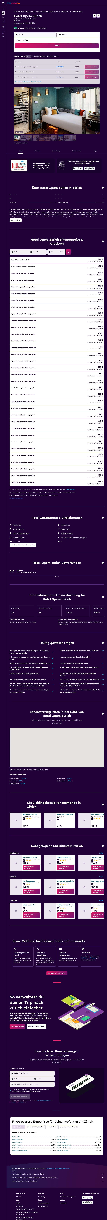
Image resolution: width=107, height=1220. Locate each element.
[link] (31, 844)
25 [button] (27, 71)
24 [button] (22, 71)
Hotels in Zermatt (62, 1116)
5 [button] (31, 57)
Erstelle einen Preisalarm (88, 935)
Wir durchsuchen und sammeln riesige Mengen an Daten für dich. (58, 1154)
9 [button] (50, 57)
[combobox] (33, 1050)
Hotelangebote (18, 11)
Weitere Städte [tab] (19, 1104)
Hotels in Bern (61, 1119)
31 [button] (22, 76)
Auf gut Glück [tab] (51, 1104)
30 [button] (50, 71)
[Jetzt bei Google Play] (78, 168)
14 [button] (41, 62)
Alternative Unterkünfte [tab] (35, 1104)
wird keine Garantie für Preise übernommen (58, 1145)
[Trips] (3, 27)
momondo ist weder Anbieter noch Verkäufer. (58, 1151)
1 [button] (45, 53)
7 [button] (40, 57)
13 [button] (36, 62)
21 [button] (41, 67)
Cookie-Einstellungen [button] (16, 475)
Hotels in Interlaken (18, 1125)
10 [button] (22, 62)
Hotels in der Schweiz (42, 11)
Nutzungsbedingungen (43, 1077)
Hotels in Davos (17, 1119)
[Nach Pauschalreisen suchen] (3, 21)
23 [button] (50, 67)
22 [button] (45, 67)
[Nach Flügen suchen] (3, 9)
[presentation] (89, 168)
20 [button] (36, 67)
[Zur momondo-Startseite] (13, 3)
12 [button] (31, 62)
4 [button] (26, 57)
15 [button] (45, 62)
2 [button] (50, 53)
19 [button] (31, 67)
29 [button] (45, 71)
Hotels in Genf (16, 1122)
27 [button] (36, 71)
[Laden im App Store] (89, 168)
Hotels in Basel (16, 1114)
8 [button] (45, 57)
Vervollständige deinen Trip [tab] (69, 1104)
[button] (3, 3)
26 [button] (31, 71)
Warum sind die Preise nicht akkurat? (58, 1158)
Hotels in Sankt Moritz (64, 1125)
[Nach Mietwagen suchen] (3, 17)
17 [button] (22, 67)
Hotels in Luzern (62, 1114)
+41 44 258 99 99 (20, 25)
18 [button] (27, 67)
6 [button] (36, 57)
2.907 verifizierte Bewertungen (35, 28)
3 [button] (22, 57)
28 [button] (41, 71)
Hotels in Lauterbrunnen (19, 1127)
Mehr (101, 830)
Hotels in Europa (29, 11)
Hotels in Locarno (62, 1127)
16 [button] (50, 62)
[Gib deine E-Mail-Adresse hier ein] (34, 1061)
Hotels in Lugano (17, 1116)
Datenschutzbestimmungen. (17, 1079)
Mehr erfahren (70, 466)
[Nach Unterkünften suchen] (3, 13)
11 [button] (26, 62)
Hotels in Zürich (54, 11)
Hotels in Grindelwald (64, 1122)
